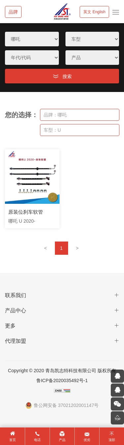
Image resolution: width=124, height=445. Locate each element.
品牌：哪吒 (55, 114)
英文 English (94, 12)
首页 (12, 440)
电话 (37, 440)
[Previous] (45, 248)
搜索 (67, 76)
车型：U (52, 130)
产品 (62, 440)
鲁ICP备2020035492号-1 (62, 380)
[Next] (77, 248)
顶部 (111, 440)
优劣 (87, 440)
